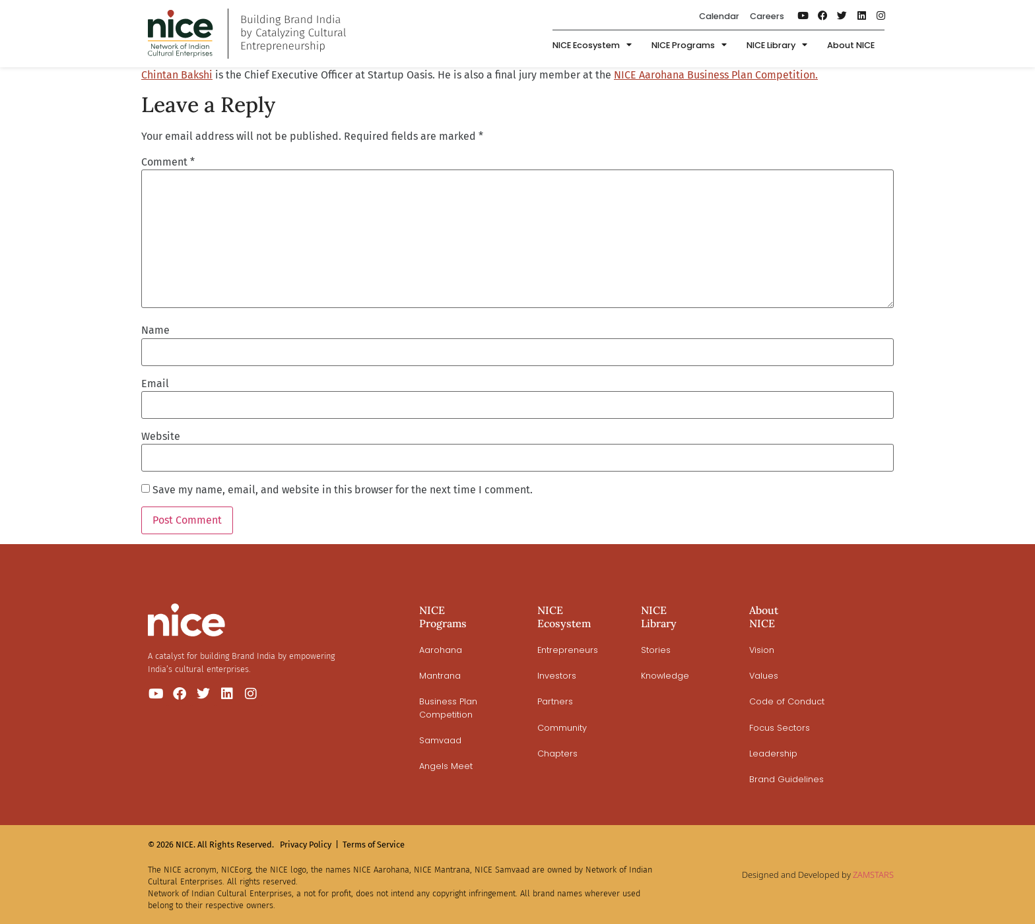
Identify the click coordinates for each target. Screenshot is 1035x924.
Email (155, 384)
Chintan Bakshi (177, 75)
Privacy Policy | (309, 844)
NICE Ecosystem (592, 46)
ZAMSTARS (873, 874)
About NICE (851, 45)
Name (155, 330)
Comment (168, 162)
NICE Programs (689, 46)
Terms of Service (374, 844)
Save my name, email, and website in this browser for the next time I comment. (342, 490)
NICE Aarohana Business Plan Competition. (716, 75)
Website (160, 436)
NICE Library (777, 46)
